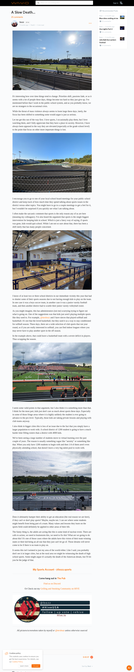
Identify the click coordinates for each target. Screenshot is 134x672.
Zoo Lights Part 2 (106, 29)
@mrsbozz (45, 317)
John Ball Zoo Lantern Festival (107, 41)
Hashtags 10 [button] (19, 652)
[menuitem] (116, 3)
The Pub (61, 578)
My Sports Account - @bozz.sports (52, 569)
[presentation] (101, 16)
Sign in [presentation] (115, 3)
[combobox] (64, 2)
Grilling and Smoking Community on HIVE (60, 588)
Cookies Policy (17, 662)
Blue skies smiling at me (108, 18)
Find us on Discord (52, 583)
